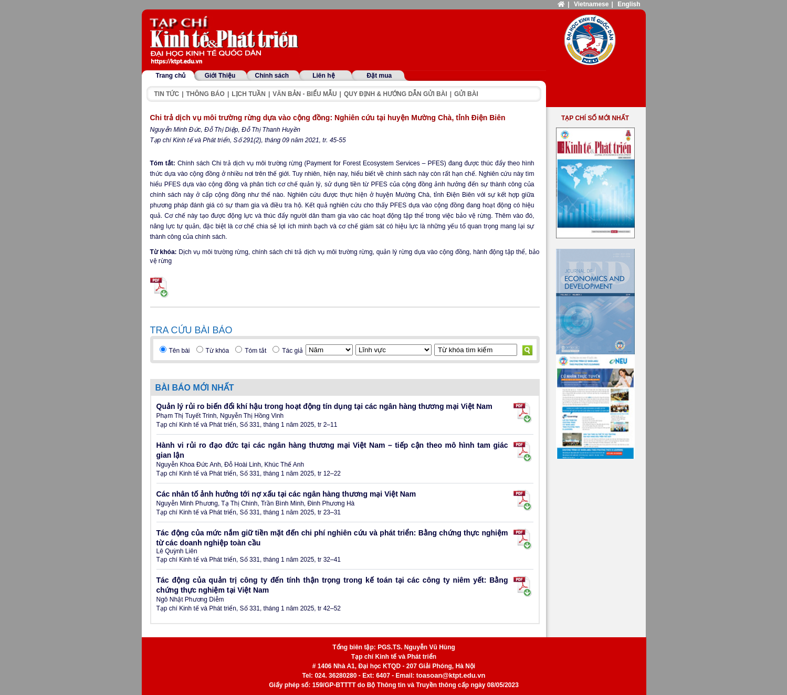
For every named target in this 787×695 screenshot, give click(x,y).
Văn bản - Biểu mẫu (304, 94)
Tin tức (167, 94)
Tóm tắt (255, 350)
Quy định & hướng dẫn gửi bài (395, 94)
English (628, 4)
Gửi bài (466, 94)
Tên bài (179, 350)
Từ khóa (217, 350)
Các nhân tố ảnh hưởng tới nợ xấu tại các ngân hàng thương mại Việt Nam (286, 494)
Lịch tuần (249, 94)
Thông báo (205, 94)
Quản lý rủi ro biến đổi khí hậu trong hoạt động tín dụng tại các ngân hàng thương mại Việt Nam (324, 406)
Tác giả (292, 350)
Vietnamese (591, 4)
